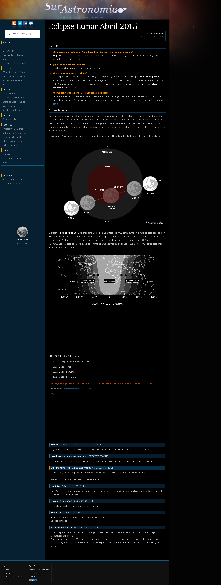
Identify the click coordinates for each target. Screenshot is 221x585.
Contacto (7, 154)
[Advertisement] (22, 205)
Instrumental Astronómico (14, 133)
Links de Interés (10, 145)
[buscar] (22, 33)
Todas (5, 46)
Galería (6, 569)
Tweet (54, 394)
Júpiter (6, 84)
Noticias (6, 566)
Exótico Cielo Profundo (13, 97)
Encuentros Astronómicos (14, 63)
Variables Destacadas (13, 110)
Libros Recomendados (13, 141)
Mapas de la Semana (12, 80)
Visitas (6, 59)
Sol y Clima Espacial (12, 137)
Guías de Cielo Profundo (14, 101)
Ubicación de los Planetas (14, 76)
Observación (8, 50)
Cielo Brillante (9, 93)
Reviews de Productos (13, 55)
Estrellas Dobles (10, 106)
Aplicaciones (34, 573)
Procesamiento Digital (13, 128)
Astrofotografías (10, 119)
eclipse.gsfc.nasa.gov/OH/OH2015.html (77, 389)
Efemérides (8, 573)
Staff (5, 162)
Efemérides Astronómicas (14, 72)
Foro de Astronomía (12, 158)
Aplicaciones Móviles (12, 183)
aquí (55, 103)
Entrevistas (8, 579)
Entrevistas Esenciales (13, 179)
